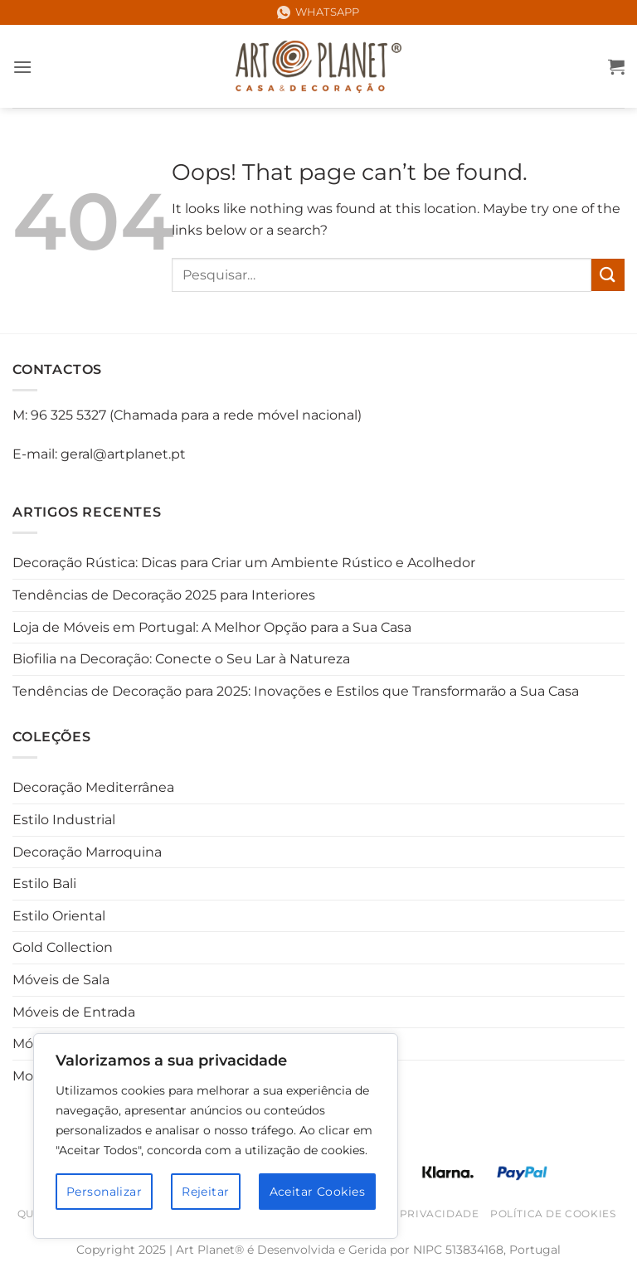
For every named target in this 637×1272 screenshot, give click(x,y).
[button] (22, 66)
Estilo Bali (44, 883)
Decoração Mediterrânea (93, 787)
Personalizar (104, 1191)
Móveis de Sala (60, 980)
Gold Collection (62, 947)
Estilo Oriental (58, 916)
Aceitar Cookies (317, 1191)
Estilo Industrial (63, 820)
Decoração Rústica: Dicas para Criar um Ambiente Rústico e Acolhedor (243, 562)
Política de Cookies (553, 1213)
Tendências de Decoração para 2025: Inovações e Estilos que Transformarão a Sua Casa (295, 691)
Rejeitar (205, 1191)
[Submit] (608, 275)
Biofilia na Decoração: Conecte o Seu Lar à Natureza (181, 659)
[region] (215, 1136)
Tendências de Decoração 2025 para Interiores (163, 595)
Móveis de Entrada (73, 1012)
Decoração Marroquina (87, 852)
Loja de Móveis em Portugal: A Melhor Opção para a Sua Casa (211, 627)
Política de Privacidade (401, 1213)
